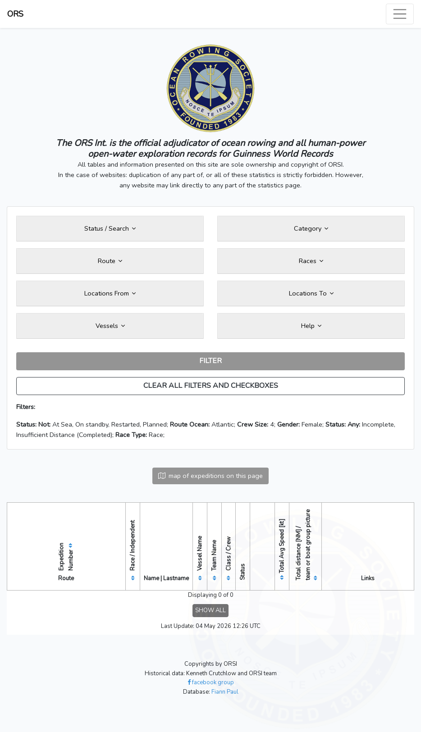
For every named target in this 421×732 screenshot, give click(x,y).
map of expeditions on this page (210, 475)
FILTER (210, 361)
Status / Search (110, 228)
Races (311, 260)
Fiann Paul (224, 692)
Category (311, 228)
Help (311, 325)
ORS (15, 14)
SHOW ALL (210, 610)
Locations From (110, 293)
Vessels (110, 325)
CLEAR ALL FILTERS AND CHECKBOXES (210, 386)
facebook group (211, 682)
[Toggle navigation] (400, 14)
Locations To (311, 293)
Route (110, 260)
